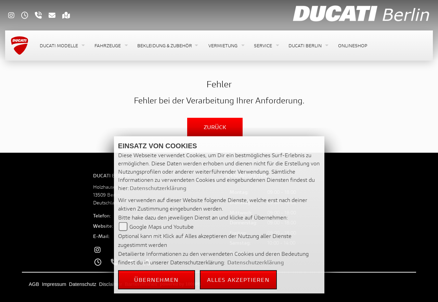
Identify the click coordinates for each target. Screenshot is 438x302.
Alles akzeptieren (238, 279)
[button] (61, 46)
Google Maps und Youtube (161, 226)
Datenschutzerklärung (158, 187)
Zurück (215, 126)
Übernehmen (156, 279)
